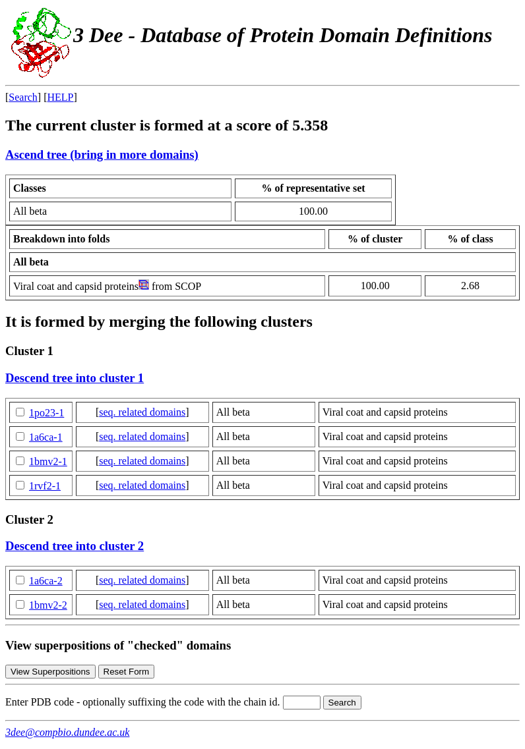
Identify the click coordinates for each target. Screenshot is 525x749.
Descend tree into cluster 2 (74, 546)
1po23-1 (46, 412)
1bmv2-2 (48, 605)
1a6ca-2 (46, 580)
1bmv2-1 (48, 461)
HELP (60, 97)
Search (23, 97)
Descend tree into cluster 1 (74, 378)
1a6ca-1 (46, 437)
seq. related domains (142, 412)
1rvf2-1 (45, 485)
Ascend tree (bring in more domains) (102, 154)
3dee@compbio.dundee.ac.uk (67, 732)
